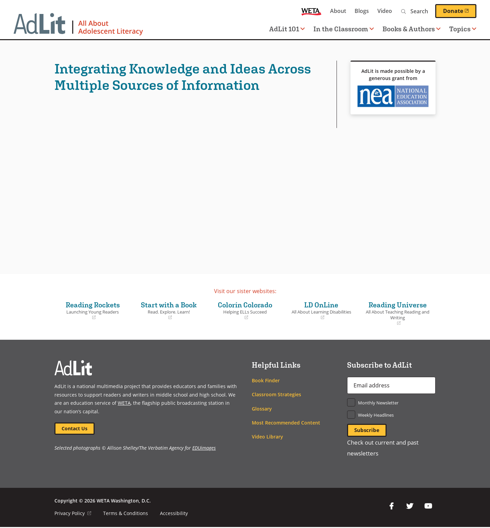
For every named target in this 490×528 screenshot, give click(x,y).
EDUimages (204, 449)
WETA (311, 11)
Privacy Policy (73, 514)
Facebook (391, 506)
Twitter (409, 506)
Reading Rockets (92, 310)
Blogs (362, 11)
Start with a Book (168, 310)
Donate (459, 11)
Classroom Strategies (276, 394)
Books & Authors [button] (411, 29)
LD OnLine (321, 310)
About (338, 11)
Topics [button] (462, 29)
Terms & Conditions (125, 514)
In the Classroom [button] (343, 29)
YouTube (428, 506)
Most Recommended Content (286, 422)
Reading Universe (397, 313)
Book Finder (266, 380)
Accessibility (174, 514)
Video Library (267, 436)
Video (384, 11)
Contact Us (75, 429)
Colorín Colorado (245, 310)
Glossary (262, 408)
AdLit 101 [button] (287, 29)
